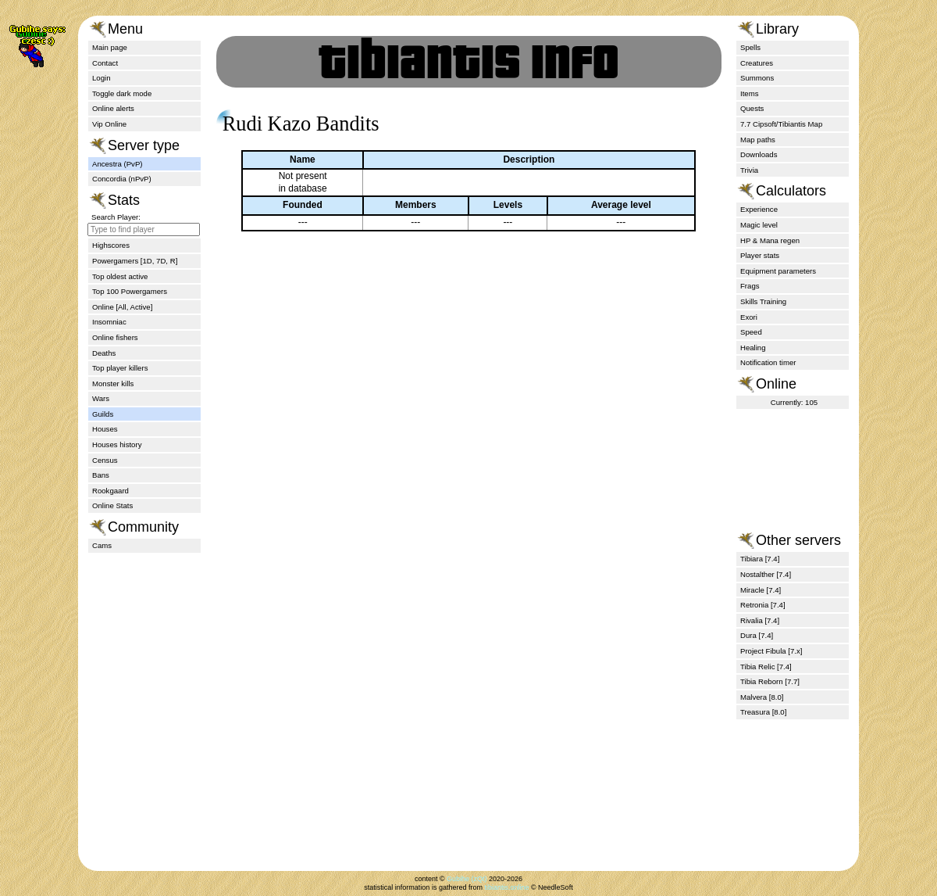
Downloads (758, 154)
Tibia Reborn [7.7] (770, 681)
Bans (100, 475)
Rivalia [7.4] (759, 620)
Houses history (116, 444)
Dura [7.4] (756, 635)
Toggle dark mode (121, 93)
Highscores (111, 245)
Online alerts (113, 108)
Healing (753, 347)
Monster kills (113, 383)
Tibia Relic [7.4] (766, 666)
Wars (100, 398)
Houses (105, 429)
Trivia (749, 170)
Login (101, 77)
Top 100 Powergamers (129, 291)
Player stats (759, 255)
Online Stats (112, 505)
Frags (750, 285)
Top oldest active (120, 276)
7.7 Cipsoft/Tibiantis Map (781, 124)
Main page (109, 47)
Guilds (102, 414)
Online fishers (115, 337)
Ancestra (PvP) (117, 163)
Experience (759, 209)
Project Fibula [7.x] (771, 651)
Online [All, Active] (122, 307)
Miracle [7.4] (760, 590)
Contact (105, 63)
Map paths (757, 139)
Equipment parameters (778, 271)
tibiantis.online (506, 887)
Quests (752, 108)
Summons (757, 77)
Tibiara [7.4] (759, 558)
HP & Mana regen (770, 240)
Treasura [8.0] (763, 712)
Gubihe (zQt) (467, 879)
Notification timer (768, 362)
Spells (750, 47)
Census (105, 460)
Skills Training (763, 301)
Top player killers (120, 368)
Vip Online (109, 124)
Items (749, 93)
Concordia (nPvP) (121, 178)
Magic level (759, 224)
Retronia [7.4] (763, 604)
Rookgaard (110, 490)
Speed (751, 332)
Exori (748, 317)
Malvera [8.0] (761, 697)
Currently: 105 (794, 402)
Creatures (756, 63)
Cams (102, 545)
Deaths (104, 353)
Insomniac (109, 321)
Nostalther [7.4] (765, 574)
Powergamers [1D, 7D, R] (134, 260)
